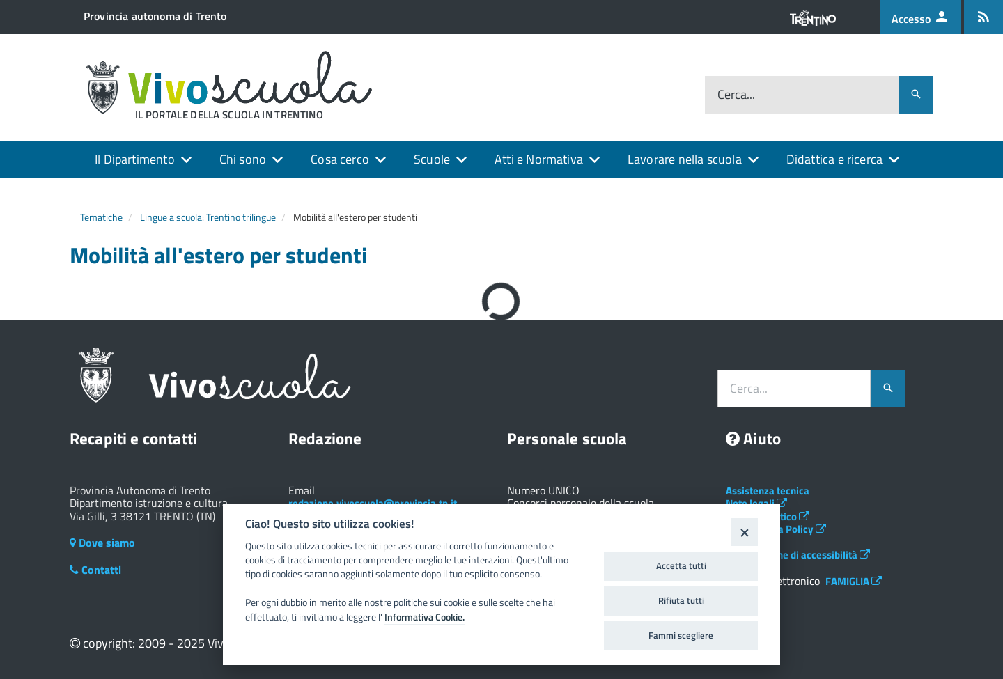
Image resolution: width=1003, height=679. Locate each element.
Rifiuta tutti (681, 600)
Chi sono (242, 159)
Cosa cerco (340, 159)
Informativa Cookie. (424, 617)
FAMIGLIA (853, 581)
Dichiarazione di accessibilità (798, 555)
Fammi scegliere (680, 635)
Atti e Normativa (539, 159)
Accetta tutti (681, 565)
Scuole (432, 159)
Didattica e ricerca (834, 159)
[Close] (744, 531)
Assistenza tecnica (767, 491)
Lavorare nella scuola (685, 159)
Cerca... (736, 95)
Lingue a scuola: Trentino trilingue (208, 217)
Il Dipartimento (135, 159)
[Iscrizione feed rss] (983, 17)
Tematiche (101, 217)
